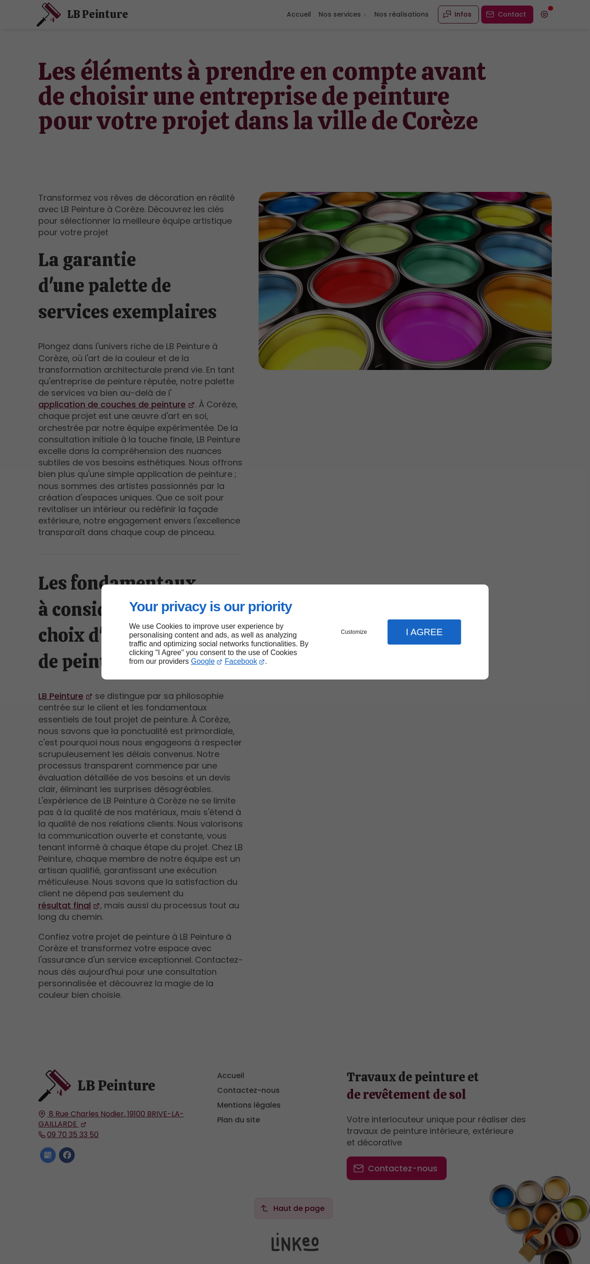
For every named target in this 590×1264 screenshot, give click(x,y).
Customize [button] (354, 632)
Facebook (241, 661)
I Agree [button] (424, 632)
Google (203, 661)
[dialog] (295, 632)
